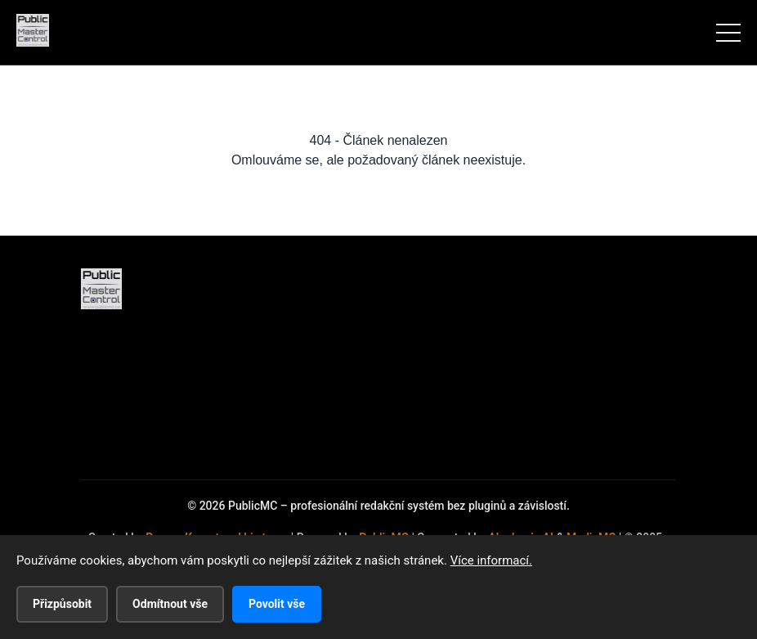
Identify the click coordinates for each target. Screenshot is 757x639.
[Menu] (728, 33)
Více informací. (491, 560)
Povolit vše (277, 603)
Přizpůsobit (62, 603)
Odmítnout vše (170, 603)
